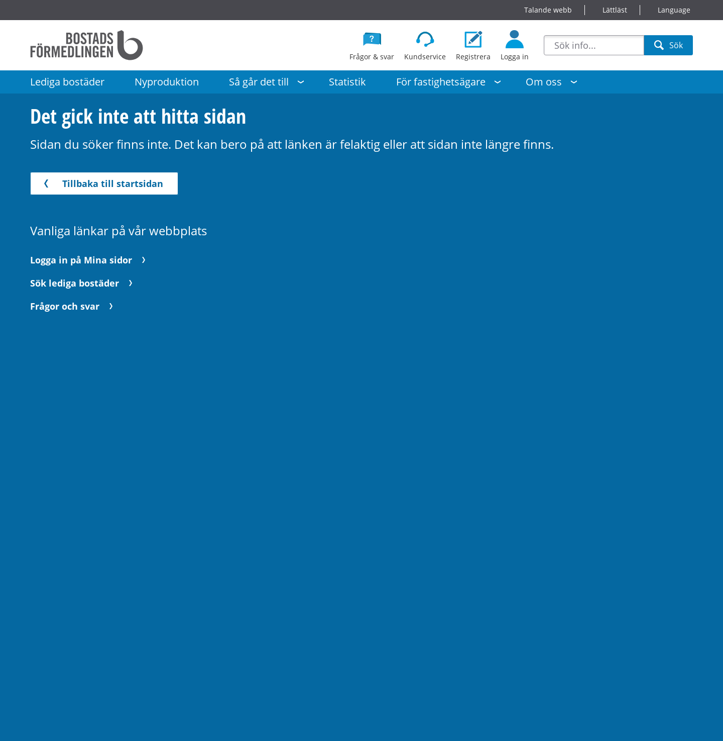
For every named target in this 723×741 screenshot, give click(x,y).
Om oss (544, 81)
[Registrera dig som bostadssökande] (473, 45)
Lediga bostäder (67, 81)
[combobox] (594, 45)
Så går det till (259, 81)
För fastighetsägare (441, 81)
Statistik (347, 81)
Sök (668, 47)
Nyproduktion (167, 81)
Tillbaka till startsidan (101, 183)
